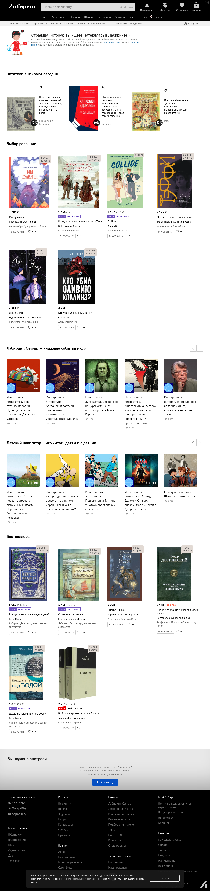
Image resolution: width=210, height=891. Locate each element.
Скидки (81, 23)
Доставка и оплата (19, 23)
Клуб (144, 17)
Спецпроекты (117, 845)
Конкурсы (114, 840)
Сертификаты (40, 23)
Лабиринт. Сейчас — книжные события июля (46, 348)
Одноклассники (18, 850)
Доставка (164, 850)
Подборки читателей (121, 824)
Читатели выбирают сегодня (32, 74)
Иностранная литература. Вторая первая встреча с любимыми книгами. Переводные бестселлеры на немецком (20, 504)
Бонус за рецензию (70, 862)
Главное (76, 17)
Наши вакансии (118, 867)
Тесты (112, 830)
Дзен (11, 855)
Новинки (69, 23)
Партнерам (115, 862)
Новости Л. (115, 835)
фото (45, 160)
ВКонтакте (15, 834)
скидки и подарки (112, 42)
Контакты (121, 23)
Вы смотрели (166, 817)
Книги (44, 17)
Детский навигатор (120, 809)
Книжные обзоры (119, 819)
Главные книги (67, 857)
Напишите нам (167, 860)
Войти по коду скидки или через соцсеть (175, 805)
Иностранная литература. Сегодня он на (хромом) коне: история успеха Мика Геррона (101, 406)
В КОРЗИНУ (18, 231)
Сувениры (64, 835)
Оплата (163, 845)
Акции (62, 852)
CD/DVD (63, 830)
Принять (165, 878)
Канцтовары (103, 17)
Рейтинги (56, 23)
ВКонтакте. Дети (18, 840)
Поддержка (136, 23)
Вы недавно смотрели (27, 758)
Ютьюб (12, 845)
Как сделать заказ (169, 839)
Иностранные (59, 17)
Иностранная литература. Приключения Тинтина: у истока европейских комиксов (100, 500)
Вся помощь (166, 866)
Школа (88, 17)
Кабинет (163, 823)
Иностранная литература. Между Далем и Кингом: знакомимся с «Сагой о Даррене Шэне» (140, 500)
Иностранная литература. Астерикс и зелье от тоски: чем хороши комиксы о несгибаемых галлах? (62, 500)
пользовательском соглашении (83, 878)
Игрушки (120, 17)
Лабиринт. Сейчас (119, 803)
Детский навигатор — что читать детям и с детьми (51, 443)
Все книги (64, 803)
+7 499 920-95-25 (97, 23)
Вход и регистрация (171, 812)
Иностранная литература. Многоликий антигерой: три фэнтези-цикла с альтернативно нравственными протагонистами (141, 410)
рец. (44, 157)
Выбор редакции (21, 143)
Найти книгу (105, 782)
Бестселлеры (18, 536)
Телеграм (14, 861)
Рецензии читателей (121, 814)
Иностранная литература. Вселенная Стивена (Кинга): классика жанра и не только (180, 406)
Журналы (64, 814)
